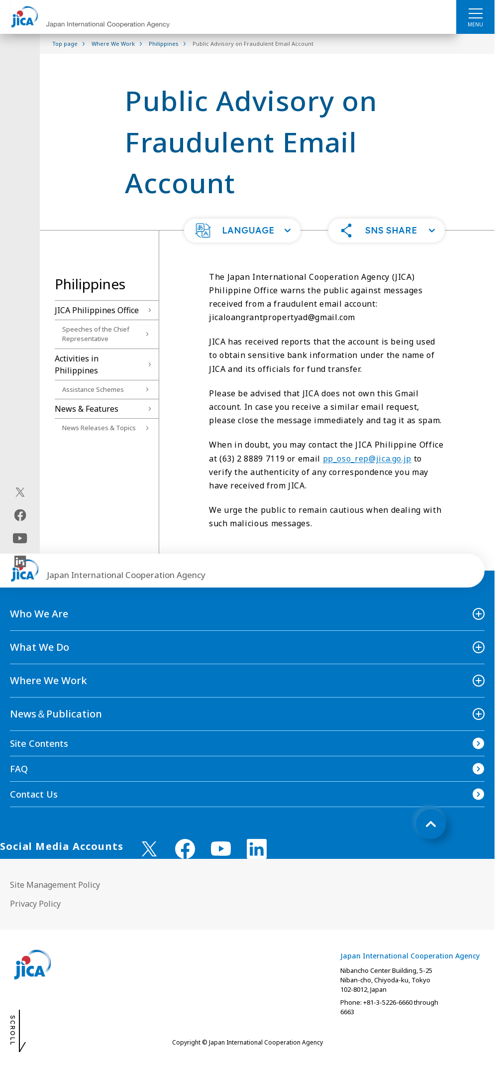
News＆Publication (56, 713)
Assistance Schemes (93, 389)
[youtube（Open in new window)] (20, 538)
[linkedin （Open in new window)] (257, 849)
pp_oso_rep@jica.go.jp (367, 458)
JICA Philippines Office (97, 310)
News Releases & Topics (99, 427)
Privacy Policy (35, 903)
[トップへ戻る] (431, 824)
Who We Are (39, 613)
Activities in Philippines (77, 364)
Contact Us (34, 794)
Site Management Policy (55, 884)
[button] (242, 230)
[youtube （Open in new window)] (221, 848)
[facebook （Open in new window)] (185, 849)
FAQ (19, 769)
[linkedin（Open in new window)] (20, 561)
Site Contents (39, 743)
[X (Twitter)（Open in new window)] (20, 492)
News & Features (86, 408)
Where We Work (48, 680)
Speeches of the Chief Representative (95, 334)
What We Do (39, 647)
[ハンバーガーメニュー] (475, 12)
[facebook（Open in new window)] (20, 515)
